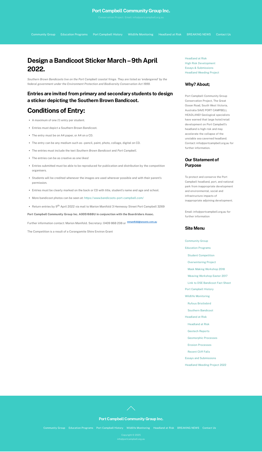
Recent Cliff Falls (199, 352)
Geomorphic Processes (202, 338)
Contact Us (223, 35)
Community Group (43, 35)
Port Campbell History (108, 35)
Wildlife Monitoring (140, 35)
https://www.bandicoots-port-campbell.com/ (114, 198)
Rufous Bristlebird (199, 303)
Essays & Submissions (199, 68)
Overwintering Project (202, 262)
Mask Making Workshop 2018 (206, 269)
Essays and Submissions (200, 358)
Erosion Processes (199, 345)
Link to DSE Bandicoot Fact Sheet (209, 283)
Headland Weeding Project (202, 73)
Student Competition (201, 255)
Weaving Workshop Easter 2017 (208, 276)
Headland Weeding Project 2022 (205, 365)
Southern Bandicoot (200, 310)
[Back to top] (131, 410)
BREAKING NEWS (199, 35)
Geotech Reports (198, 331)
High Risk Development (200, 63)
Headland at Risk (170, 35)
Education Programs (74, 35)
